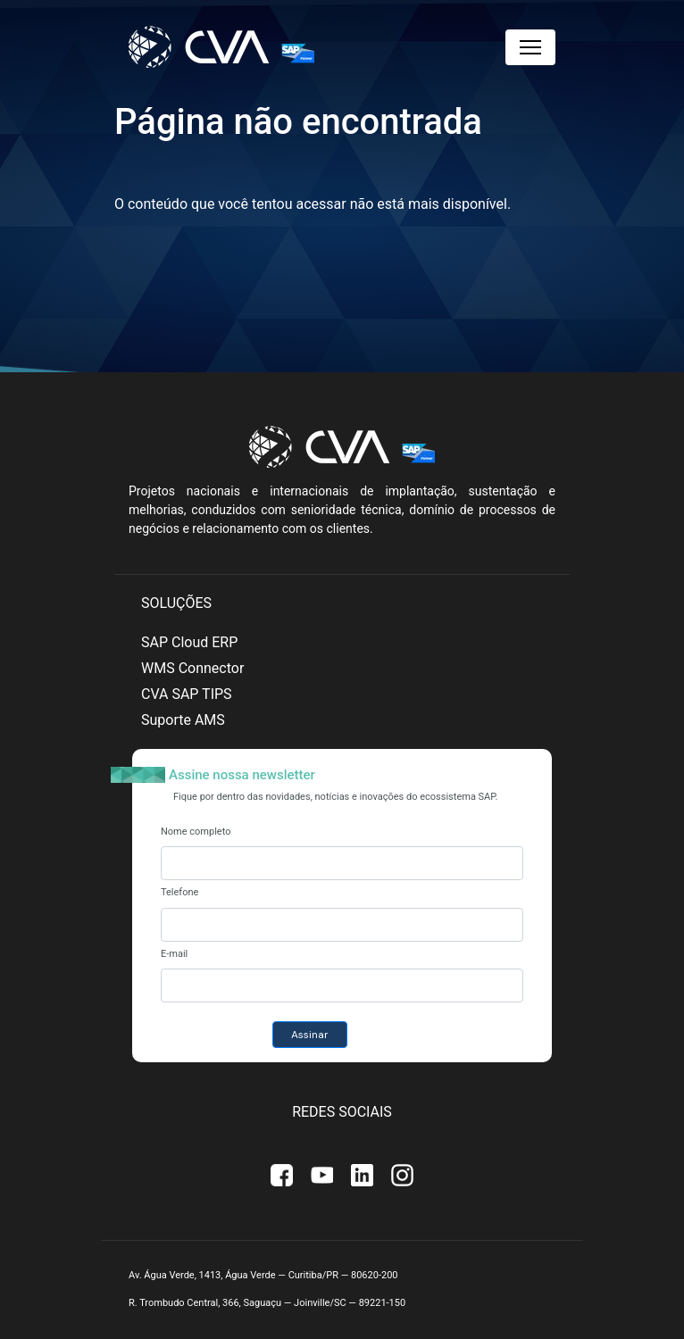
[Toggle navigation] (530, 47)
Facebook (282, 1176)
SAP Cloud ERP (189, 642)
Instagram (402, 1176)
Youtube (322, 1176)
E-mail (174, 954)
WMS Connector (192, 668)
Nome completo (195, 831)
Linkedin (362, 1176)
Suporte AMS (183, 719)
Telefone (179, 892)
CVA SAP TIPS (186, 694)
